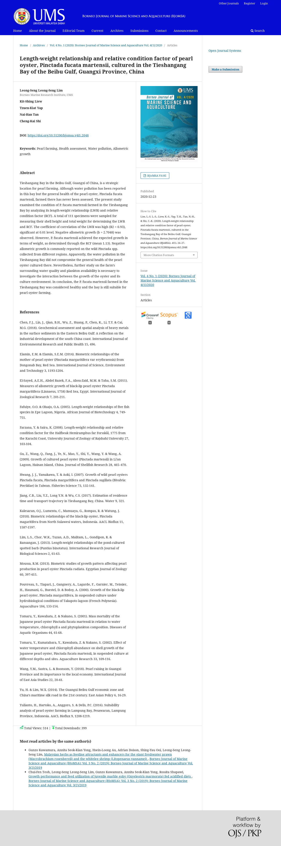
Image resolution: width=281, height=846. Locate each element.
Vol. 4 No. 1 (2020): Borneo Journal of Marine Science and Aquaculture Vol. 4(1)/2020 (106, 45)
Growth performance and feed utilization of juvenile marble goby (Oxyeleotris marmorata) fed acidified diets (110, 776)
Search (258, 31)
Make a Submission (225, 69)
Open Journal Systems (225, 50)
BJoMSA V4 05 (156, 176)
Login (264, 3)
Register (249, 3)
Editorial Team (74, 31)
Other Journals (229, 3)
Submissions (139, 31)
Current (97, 31)
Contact (161, 31)
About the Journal (42, 31)
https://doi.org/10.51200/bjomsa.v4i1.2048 (58, 135)
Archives (116, 31)
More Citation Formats (159, 255)
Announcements (186, 31)
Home (17, 31)
